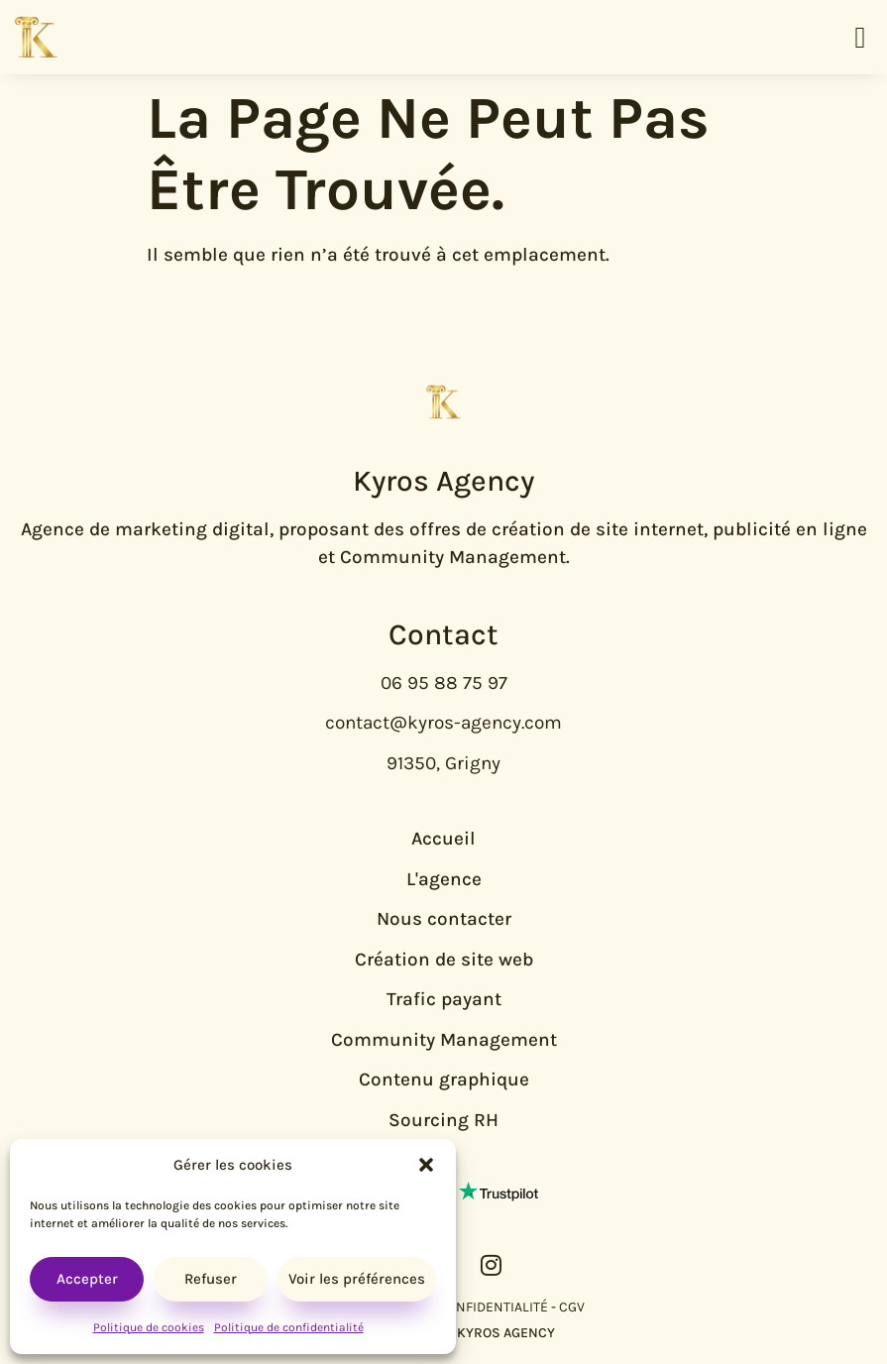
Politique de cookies (148, 1327)
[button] (426, 1165)
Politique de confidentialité (289, 1327)
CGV (572, 1307)
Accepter (87, 1279)
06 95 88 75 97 (444, 683)
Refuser (210, 1279)
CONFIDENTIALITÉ (493, 1307)
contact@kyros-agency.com (443, 723)
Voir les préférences (356, 1279)
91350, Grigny (443, 763)
